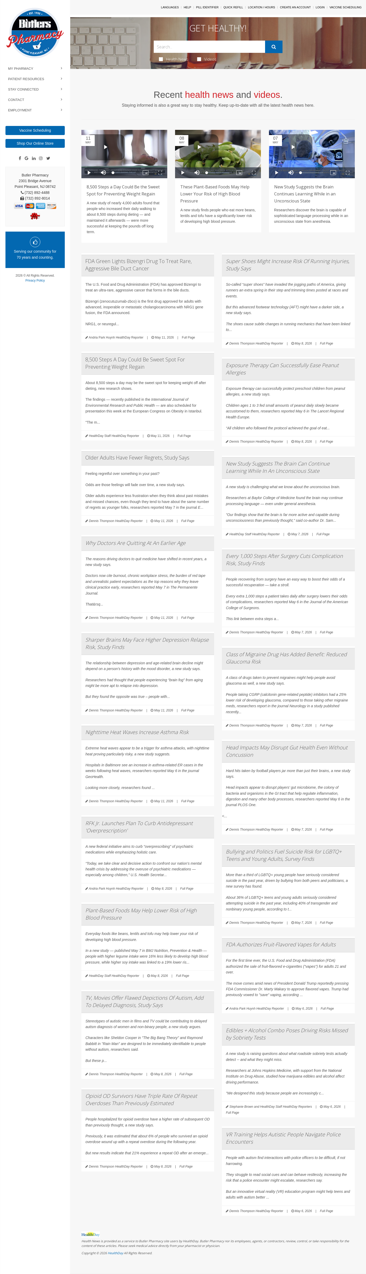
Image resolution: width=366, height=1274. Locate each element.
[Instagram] (41, 158)
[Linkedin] (34, 158)
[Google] (26, 158)
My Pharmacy (20, 69)
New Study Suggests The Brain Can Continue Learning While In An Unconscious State (278, 467)
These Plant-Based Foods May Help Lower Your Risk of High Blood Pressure (214, 194)
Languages (170, 7)
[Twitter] (48, 158)
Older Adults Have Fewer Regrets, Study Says (137, 457)
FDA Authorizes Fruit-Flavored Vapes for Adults (281, 944)
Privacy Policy (35, 280)
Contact (16, 100)
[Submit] (273, 47)
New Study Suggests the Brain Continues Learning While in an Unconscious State (305, 194)
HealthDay (115, 1253)
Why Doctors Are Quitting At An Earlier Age (135, 542)
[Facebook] (20, 158)
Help (187, 7)
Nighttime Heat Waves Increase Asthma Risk (137, 732)
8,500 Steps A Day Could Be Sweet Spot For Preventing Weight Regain (135, 363)
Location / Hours (261, 7)
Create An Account (295, 7)
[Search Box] (209, 47)
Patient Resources (26, 79)
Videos (206, 59)
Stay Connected (23, 89)
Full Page (188, 337)
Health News (173, 59)
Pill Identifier (207, 7)
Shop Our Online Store (35, 143)
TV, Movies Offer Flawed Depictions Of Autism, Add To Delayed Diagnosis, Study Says (144, 1001)
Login (320, 7)
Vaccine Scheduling (35, 130)
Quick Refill (233, 7)
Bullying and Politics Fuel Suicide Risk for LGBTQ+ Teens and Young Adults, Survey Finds (284, 855)
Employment (20, 110)
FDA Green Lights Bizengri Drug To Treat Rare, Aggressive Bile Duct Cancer (138, 265)
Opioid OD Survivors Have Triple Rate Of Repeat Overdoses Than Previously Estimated (141, 1099)
